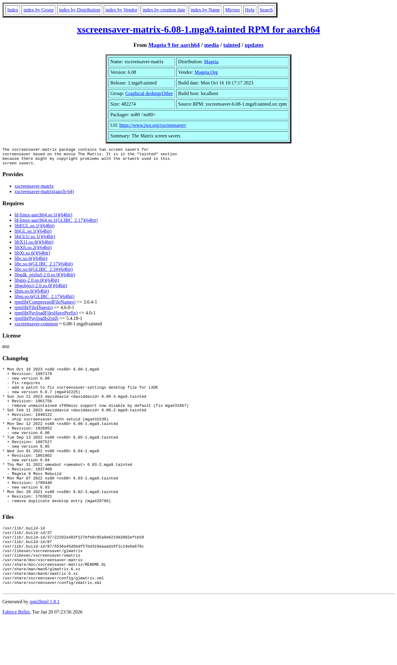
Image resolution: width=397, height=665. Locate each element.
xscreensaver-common (36, 327)
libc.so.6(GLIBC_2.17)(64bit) (44, 267)
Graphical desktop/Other (149, 93)
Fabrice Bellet (16, 657)
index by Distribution (79, 9)
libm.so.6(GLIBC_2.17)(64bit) (44, 300)
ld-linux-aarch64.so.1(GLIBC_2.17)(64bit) (56, 223)
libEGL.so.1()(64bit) (34, 229)
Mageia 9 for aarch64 (174, 45)
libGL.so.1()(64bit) (33, 234)
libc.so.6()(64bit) (31, 262)
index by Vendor (121, 9)
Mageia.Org (206, 72)
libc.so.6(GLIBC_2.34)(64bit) (44, 272)
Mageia (211, 61)
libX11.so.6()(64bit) (34, 245)
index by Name (205, 9)
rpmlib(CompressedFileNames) (45, 305)
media (211, 45)
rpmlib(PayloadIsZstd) (36, 321)
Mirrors (232, 9)
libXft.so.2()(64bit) (33, 251)
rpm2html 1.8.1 (45, 647)
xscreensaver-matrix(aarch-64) (44, 195)
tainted (231, 45)
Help (250, 9)
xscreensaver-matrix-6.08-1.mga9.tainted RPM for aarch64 (198, 29)
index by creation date (163, 9)
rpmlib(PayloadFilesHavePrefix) (46, 316)
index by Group (38, 9)
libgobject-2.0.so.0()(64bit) (41, 289)
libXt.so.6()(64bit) (32, 256)
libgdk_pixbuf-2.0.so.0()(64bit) (45, 278)
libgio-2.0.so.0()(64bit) (37, 283)
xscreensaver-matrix (34, 189)
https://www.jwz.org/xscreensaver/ (153, 125)
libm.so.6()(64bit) (32, 294)
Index (12, 9)
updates (254, 45)
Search (266, 9)
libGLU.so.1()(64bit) (35, 240)
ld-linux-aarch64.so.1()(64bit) (43, 218)
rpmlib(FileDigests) (34, 311)
